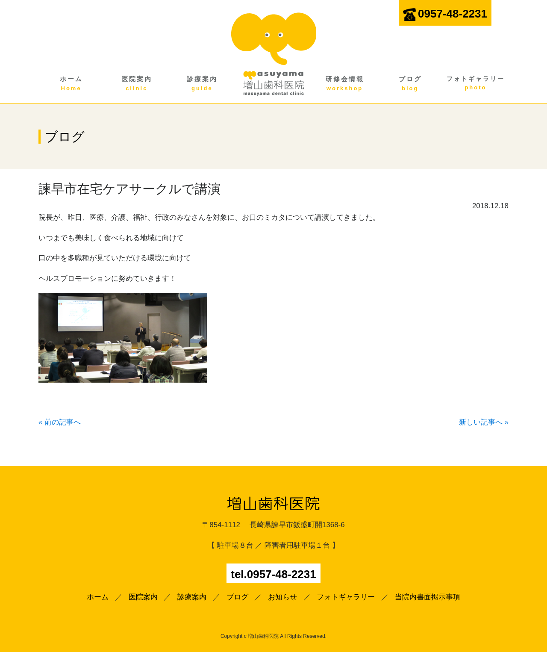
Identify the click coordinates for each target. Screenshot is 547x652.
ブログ (410, 83)
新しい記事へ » (484, 422)
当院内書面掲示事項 (427, 597)
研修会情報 (344, 83)
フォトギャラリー (475, 83)
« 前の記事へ (59, 422)
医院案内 (136, 83)
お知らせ (282, 597)
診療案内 (202, 83)
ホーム (71, 83)
